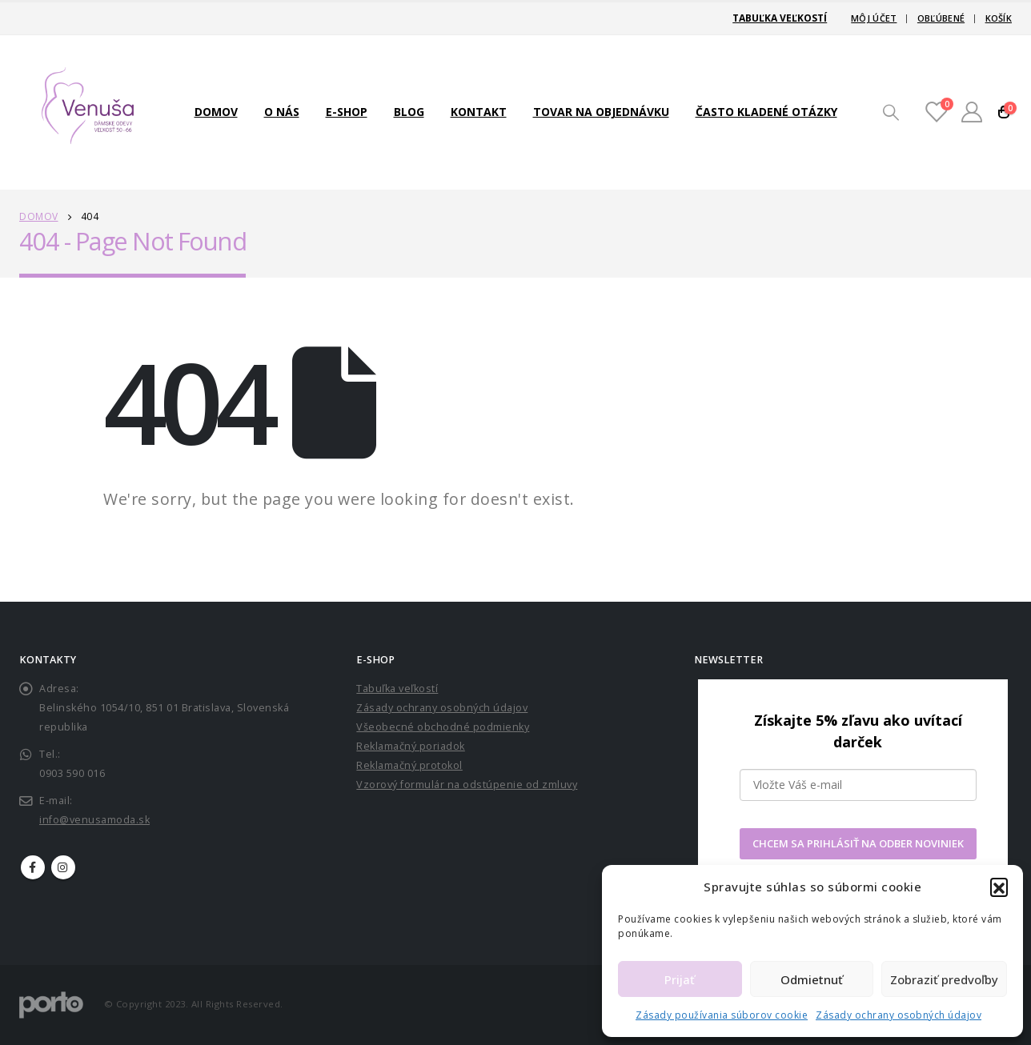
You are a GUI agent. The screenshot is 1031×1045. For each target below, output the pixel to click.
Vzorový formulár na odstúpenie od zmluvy (466, 784)
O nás (281, 111)
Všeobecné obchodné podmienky (442, 727)
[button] (999, 887)
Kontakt (479, 111)
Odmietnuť (811, 979)
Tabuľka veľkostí (779, 18)
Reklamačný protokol (409, 765)
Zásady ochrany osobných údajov (898, 1015)
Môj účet (874, 18)
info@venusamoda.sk (94, 820)
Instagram (63, 867)
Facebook (33, 867)
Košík (998, 18)
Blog (409, 111)
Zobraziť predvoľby (944, 979)
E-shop (346, 111)
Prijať (679, 979)
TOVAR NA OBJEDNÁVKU (601, 111)
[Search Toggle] (891, 112)
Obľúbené (941, 18)
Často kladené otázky (766, 111)
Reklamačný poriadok (410, 746)
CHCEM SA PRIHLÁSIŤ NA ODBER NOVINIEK (858, 843)
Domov (216, 111)
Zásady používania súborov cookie (722, 1015)
